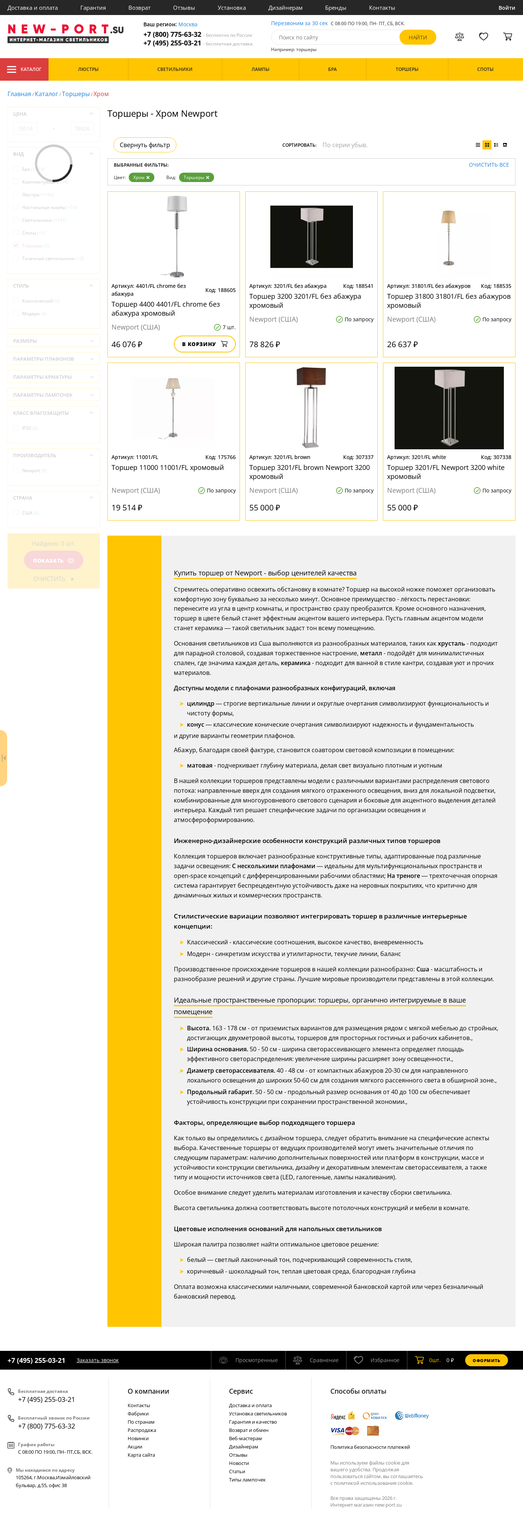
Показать (53, 560)
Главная (19, 94)
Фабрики (138, 1413)
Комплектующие (45, 182)
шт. (428, 1360)
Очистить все (489, 165)
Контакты (382, 7)
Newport (34, 470)
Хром (141, 177)
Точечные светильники (53, 258)
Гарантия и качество (253, 1421)
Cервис (241, 1391)
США (30, 513)
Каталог (24, 69)
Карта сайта (141, 1454)
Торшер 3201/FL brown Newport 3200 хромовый (309, 472)
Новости (239, 1463)
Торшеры (76, 94)
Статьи (237, 1471)
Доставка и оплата (33, 7)
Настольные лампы (49, 207)
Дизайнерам (285, 7)
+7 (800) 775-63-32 (197, 34)
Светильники (44, 220)
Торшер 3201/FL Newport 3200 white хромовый (446, 472)
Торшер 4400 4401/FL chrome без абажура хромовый (166, 309)
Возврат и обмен (248, 1430)
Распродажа (142, 1430)
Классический (41, 301)
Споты (33, 233)
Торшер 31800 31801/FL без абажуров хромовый (449, 301)
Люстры (38, 194)
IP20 (30, 428)
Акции (135, 1446)
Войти (507, 7)
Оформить (486, 1360)
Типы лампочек (247, 1479)
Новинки (138, 1438)
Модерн (34, 313)
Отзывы (184, 7)
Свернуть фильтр (145, 145)
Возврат (139, 7)
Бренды (336, 7)
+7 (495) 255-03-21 (198, 43)
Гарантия (93, 7)
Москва (187, 24)
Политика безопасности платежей (370, 1447)
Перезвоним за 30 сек (299, 23)
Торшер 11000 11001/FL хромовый (168, 467)
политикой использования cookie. (373, 1483)
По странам (141, 1421)
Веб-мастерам (245, 1438)
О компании (148, 1391)
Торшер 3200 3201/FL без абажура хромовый (305, 301)
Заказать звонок (98, 1360)
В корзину (205, 344)
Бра (33, 169)
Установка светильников (258, 1413)
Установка (232, 7)
